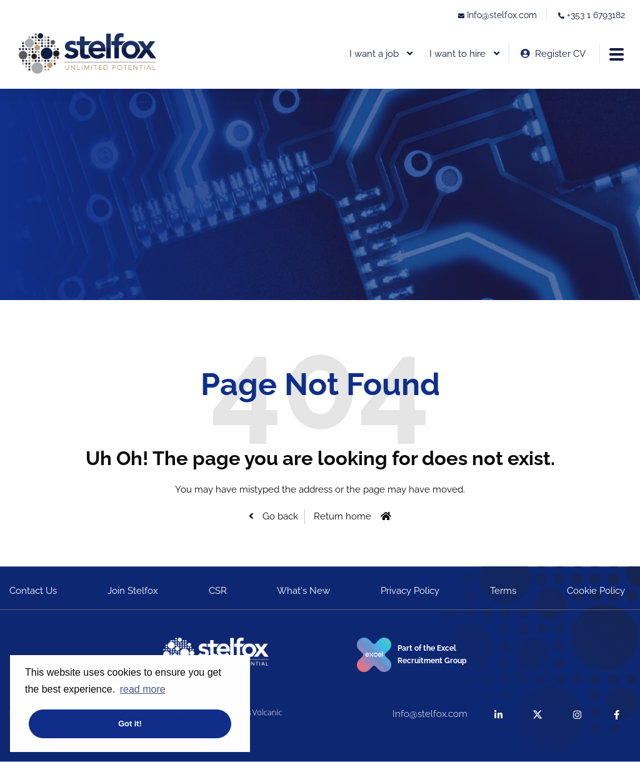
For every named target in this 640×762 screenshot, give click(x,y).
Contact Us (33, 590)
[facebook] (616, 714)
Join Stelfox (133, 590)
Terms (503, 590)
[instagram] (577, 714)
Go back (279, 516)
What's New (303, 590)
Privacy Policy (410, 590)
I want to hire (457, 53)
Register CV (560, 53)
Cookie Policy (596, 590)
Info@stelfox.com (502, 15)
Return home (342, 516)
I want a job (374, 53)
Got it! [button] (130, 723)
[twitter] (538, 714)
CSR (218, 590)
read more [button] (143, 689)
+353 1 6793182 (596, 15)
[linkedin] (498, 714)
